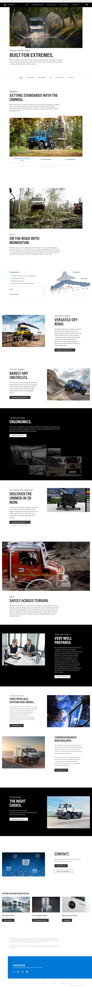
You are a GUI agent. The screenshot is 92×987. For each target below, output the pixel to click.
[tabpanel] (46, 167)
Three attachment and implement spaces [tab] (21, 159)
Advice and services (60, 77)
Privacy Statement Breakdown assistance (67, 983)
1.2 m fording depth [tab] (70, 159)
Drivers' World (75, 4)
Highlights (21, 77)
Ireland (88, 1)
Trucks (26, 4)
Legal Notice (45, 983)
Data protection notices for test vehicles (32, 983)
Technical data (70, 77)
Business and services (51, 4)
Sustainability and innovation (37, 4)
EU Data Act (53, 983)
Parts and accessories (64, 4)
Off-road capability (30, 77)
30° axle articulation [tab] (46, 159)
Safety (51, 77)
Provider (9, 983)
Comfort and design (42, 77)
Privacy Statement (18, 983)
